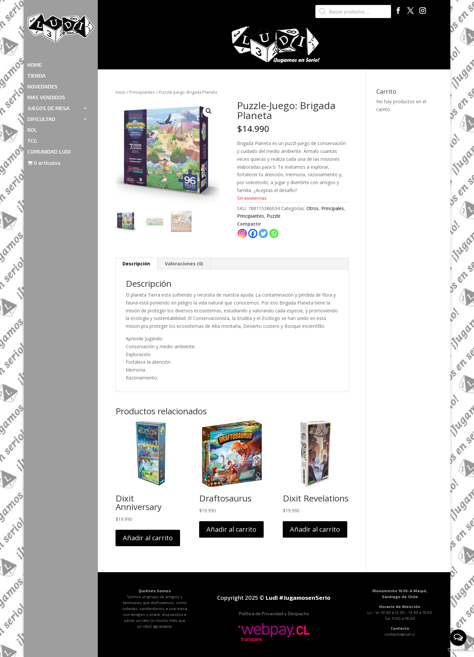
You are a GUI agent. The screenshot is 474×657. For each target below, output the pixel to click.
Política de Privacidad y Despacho (274, 613)
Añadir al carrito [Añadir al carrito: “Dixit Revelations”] (315, 529)
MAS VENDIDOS (46, 59)
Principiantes (142, 92)
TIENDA (36, 37)
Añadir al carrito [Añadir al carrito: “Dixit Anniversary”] (148, 537)
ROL (32, 91)
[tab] (136, 263)
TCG (32, 102)
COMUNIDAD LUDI (48, 113)
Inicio (121, 92)
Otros (312, 208)
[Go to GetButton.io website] (458, 650)
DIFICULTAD (41, 81)
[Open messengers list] (458, 637)
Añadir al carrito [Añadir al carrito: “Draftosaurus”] (231, 529)
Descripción (136, 263)
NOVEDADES (42, 48)
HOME (34, 26)
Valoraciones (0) (184, 263)
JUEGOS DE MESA (48, 70)
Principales (332, 208)
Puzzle (273, 216)
